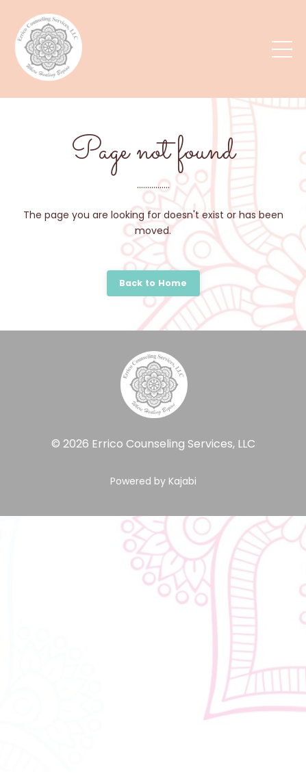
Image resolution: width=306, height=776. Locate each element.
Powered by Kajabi (153, 481)
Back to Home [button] (153, 283)
